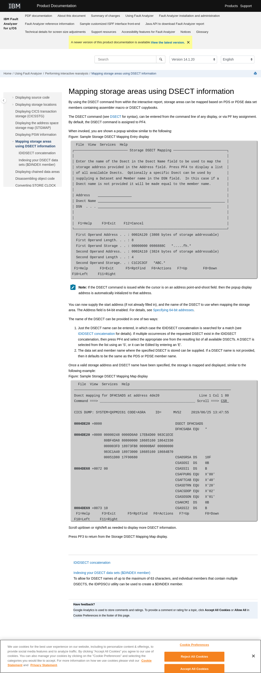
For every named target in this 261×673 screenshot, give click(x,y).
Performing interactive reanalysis (66, 73)
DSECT (115, 116)
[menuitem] (38, 16)
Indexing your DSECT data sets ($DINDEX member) (111, 573)
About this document (72, 15)
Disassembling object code (35, 178)
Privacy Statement (43, 669)
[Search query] (129, 59)
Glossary (202, 32)
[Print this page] (255, 73)
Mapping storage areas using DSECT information (123, 73)
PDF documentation (38, 15)
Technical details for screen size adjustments (55, 32)
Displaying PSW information (35, 134)
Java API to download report (174, 24)
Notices (185, 32)
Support (246, 6)
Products (231, 6)
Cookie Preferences (194, 649)
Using (139, 15)
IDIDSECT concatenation (96, 334)
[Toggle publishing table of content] (3, 100)
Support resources (103, 32)
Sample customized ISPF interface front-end (110, 24)
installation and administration (189, 15)
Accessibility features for (148, 32)
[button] (13, 97)
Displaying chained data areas (37, 172)
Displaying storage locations (35, 104)
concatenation (37, 153)
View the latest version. (168, 42)
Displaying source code (32, 97)
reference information (49, 24)
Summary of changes (105, 15)
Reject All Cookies (194, 660)
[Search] (160, 59)
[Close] (253, 660)
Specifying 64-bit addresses (173, 310)
